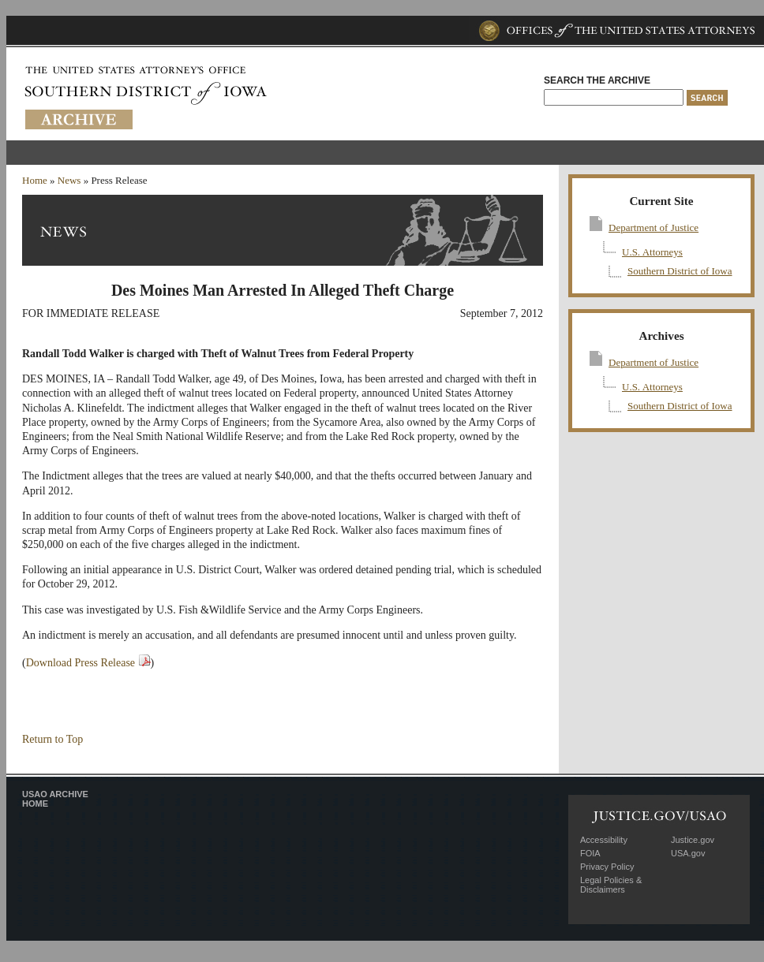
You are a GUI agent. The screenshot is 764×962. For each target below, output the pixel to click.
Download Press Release (80, 663)
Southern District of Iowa (679, 271)
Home (34, 180)
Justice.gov (692, 840)
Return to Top (52, 739)
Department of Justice (653, 227)
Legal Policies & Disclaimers (611, 884)
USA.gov (688, 853)
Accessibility (603, 840)
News (69, 180)
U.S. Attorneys (652, 252)
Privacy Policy (607, 866)
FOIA (590, 853)
